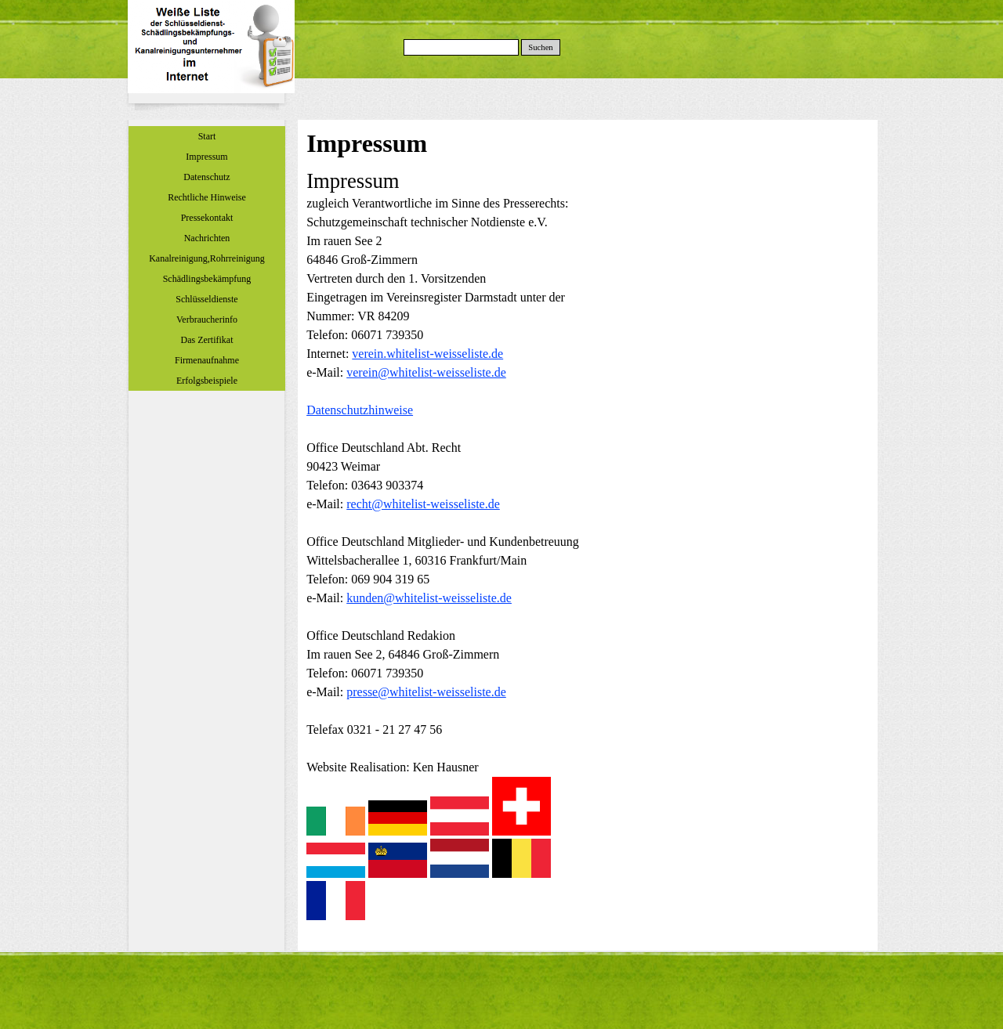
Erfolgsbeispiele (206, 380)
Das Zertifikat (207, 339)
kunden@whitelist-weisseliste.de (429, 598)
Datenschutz (206, 177)
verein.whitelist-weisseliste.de (427, 353)
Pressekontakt (207, 217)
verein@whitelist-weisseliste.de (426, 372)
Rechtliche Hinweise (207, 197)
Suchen (540, 47)
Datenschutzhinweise (359, 410)
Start (207, 136)
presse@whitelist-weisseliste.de (426, 692)
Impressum (206, 156)
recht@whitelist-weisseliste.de (423, 504)
